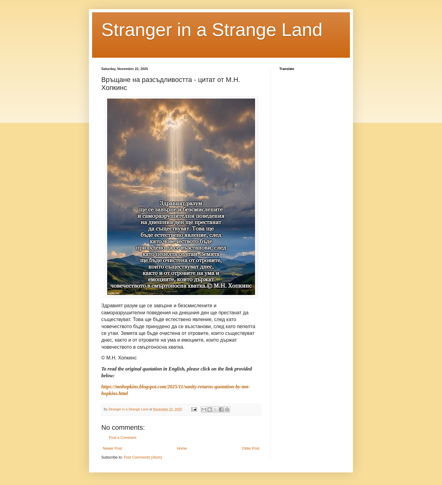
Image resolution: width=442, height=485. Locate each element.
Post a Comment (122, 438)
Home (182, 448)
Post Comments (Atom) (143, 457)
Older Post (250, 448)
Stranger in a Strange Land (212, 29)
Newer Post (112, 448)
